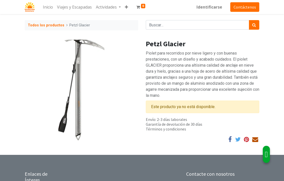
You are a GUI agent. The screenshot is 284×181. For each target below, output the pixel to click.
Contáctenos (245, 7)
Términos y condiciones (166, 128)
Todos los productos (46, 25)
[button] (126, 7)
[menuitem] (48, 7)
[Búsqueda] (254, 25)
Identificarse (209, 7)
